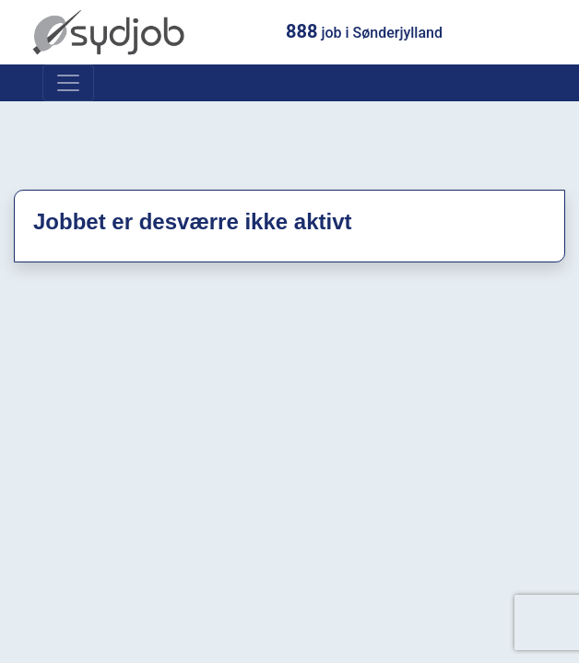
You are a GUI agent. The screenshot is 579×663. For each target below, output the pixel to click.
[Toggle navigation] (68, 82)
